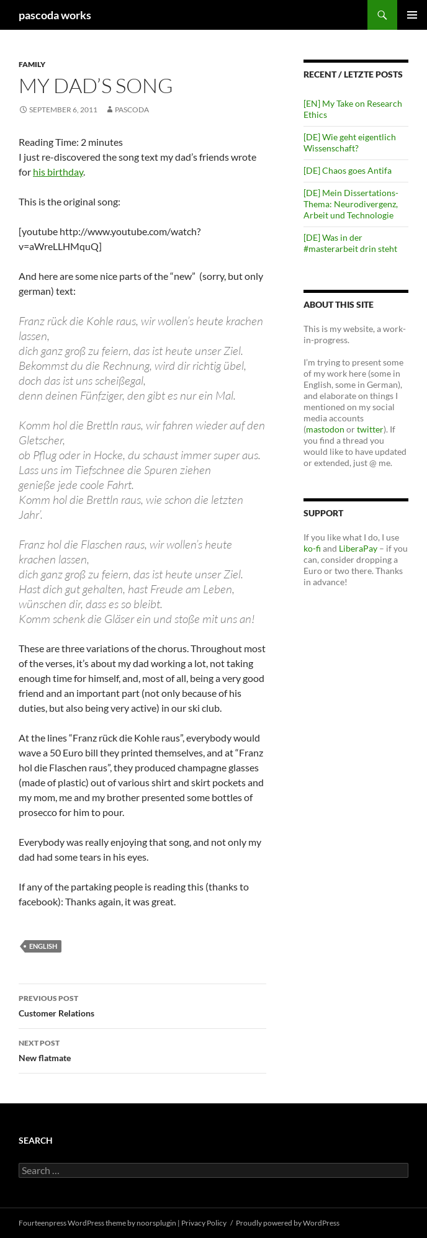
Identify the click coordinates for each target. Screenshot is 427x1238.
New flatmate (142, 1049)
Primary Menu (412, 15)
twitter (370, 429)
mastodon (325, 429)
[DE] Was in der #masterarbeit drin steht (350, 243)
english (43, 946)
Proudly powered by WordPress (287, 1222)
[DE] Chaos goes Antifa (347, 170)
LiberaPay (358, 548)
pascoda (132, 109)
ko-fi (312, 548)
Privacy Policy (204, 1222)
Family (32, 64)
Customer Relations (142, 1004)
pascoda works (55, 15)
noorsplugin (156, 1222)
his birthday (58, 171)
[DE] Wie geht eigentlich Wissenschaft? (349, 142)
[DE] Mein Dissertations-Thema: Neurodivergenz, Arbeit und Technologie (350, 203)
